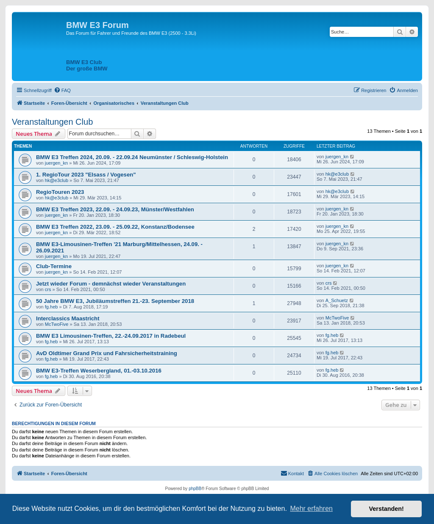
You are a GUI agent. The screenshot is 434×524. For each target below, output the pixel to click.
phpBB (195, 488)
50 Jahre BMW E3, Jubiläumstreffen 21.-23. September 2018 (115, 301)
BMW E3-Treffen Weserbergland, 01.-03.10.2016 (98, 370)
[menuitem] (62, 90)
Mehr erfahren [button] (311, 508)
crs (48, 289)
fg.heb (51, 306)
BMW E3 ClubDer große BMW (87, 65)
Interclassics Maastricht (68, 318)
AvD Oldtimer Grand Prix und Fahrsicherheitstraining (106, 353)
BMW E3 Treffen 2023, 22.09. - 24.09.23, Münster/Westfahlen (115, 209)
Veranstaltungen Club (52, 121)
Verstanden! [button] (386, 508)
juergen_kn (56, 162)
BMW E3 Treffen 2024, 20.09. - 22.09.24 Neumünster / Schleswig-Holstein (132, 157)
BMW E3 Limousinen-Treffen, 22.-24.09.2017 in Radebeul (111, 336)
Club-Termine (54, 266)
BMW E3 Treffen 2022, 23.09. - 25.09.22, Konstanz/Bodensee (115, 227)
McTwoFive (57, 324)
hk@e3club (56, 180)
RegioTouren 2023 (60, 192)
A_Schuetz (337, 300)
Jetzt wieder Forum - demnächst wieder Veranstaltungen (111, 283)
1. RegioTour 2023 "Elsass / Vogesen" (86, 174)
